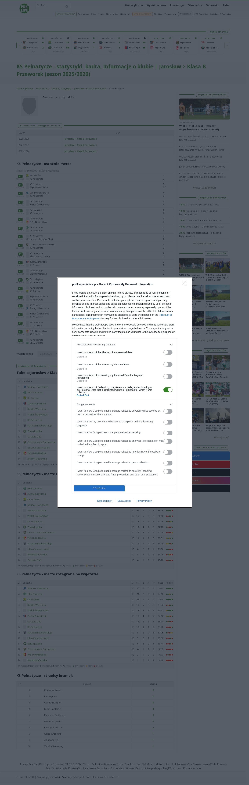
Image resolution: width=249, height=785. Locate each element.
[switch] (167, 352)
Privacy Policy (144, 500)
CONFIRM (99, 488)
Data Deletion (104, 500)
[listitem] (124, 344)
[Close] (185, 284)
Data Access (124, 500)
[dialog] (124, 392)
